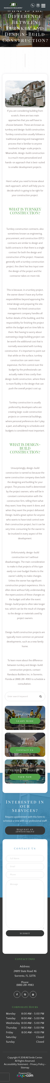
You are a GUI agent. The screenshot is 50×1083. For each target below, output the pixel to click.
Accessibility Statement (16, 1064)
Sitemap (25, 1067)
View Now (25, 776)
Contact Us (25, 750)
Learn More (25, 720)
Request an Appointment (25, 830)
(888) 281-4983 (25, 985)
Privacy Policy (37, 1064)
